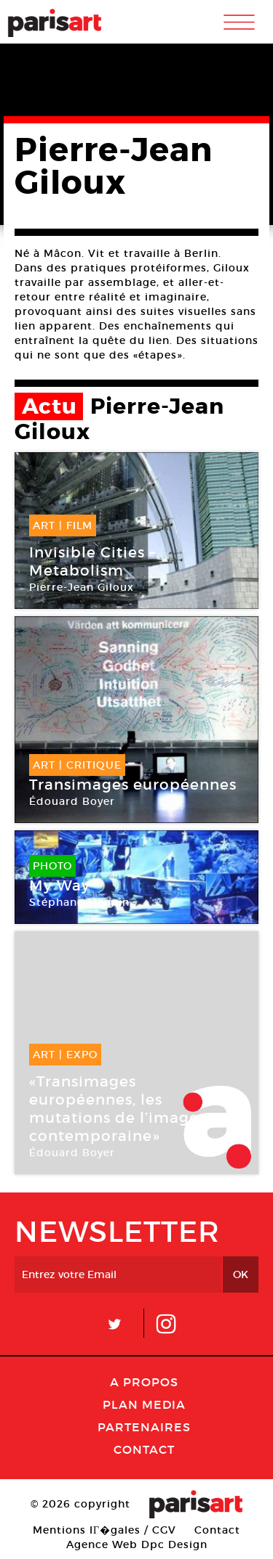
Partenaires (144, 1427)
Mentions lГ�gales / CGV (104, 1530)
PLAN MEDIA (144, 1404)
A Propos (144, 1382)
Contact (144, 1449)
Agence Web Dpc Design (136, 1544)
